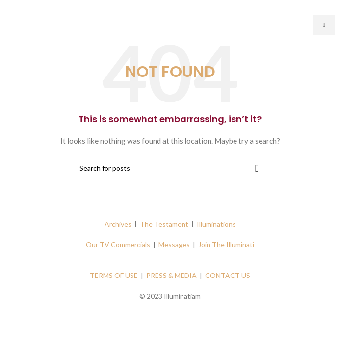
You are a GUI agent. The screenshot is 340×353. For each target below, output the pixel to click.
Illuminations (216, 224)
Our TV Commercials (118, 244)
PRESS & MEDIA (171, 275)
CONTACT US (227, 275)
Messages (174, 244)
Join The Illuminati (226, 244)
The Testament (164, 224)
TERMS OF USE (114, 275)
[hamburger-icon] (324, 25)
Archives (118, 224)
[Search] (170, 168)
